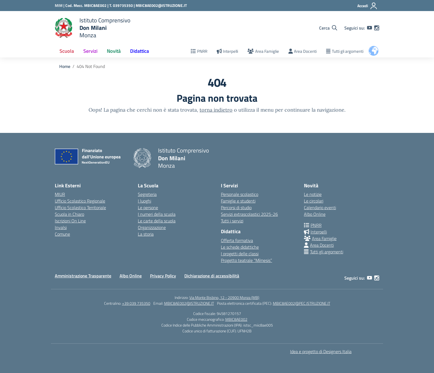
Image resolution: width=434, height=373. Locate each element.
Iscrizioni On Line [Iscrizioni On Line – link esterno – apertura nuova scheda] (70, 220)
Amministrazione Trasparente (83, 275)
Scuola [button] (67, 51)
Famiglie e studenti (238, 201)
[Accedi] (367, 6)
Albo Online (315, 214)
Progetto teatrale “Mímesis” (246, 260)
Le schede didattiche (240, 247)
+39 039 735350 (136, 303)
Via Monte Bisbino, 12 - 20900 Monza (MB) (224, 297)
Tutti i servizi (232, 220)
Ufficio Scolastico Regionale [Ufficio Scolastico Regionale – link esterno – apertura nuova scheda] (80, 201)
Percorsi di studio (236, 207)
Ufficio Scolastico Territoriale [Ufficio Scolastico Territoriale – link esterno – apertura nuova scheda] (80, 207)
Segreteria (147, 194)
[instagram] (376, 27)
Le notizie (313, 194)
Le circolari (313, 201)
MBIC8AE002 (236, 319)
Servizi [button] (90, 51)
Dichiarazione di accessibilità (211, 275)
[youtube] (369, 27)
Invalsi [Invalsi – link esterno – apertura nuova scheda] (61, 227)
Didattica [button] (139, 51)
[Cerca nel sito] (328, 27)
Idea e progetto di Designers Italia (321, 351)
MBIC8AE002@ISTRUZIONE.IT (161, 5)
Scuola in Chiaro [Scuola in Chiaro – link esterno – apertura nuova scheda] (69, 214)
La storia (146, 234)
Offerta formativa (237, 240)
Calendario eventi (320, 207)
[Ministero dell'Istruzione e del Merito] (60, 5)
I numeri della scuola (156, 214)
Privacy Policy (163, 275)
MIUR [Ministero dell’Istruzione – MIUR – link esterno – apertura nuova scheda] (60, 194)
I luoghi (144, 201)
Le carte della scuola (156, 220)
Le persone (148, 207)
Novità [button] (114, 51)
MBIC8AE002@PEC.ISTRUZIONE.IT (301, 303)
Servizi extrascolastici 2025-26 (249, 214)
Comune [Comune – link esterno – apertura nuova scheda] (62, 234)
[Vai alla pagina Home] (64, 66)
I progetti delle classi (240, 253)
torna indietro (216, 110)
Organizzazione (152, 227)
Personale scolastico (239, 194)
